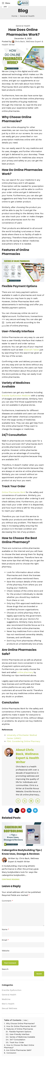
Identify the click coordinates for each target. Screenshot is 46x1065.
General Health (27, 16)
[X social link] (16, 810)
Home (14, 16)
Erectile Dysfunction (11, 990)
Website (5, 951)
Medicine (6, 999)
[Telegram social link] (35, 810)
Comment (7, 901)
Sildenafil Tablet (31, 350)
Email (5, 940)
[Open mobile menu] (6, 3)
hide (25, 1020)
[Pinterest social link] (23, 810)
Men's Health (8, 1004)
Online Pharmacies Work (13, 492)
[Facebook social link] (10, 810)
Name (5, 929)
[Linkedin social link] (29, 810)
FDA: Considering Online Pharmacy (23, 741)
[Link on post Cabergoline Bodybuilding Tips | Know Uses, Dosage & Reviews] (23, 834)
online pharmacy (25, 672)
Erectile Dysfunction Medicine (16, 395)
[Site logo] (23, 3)
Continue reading (10, 879)
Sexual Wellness (9, 1008)
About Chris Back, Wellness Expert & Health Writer (27, 756)
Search (5, 969)
